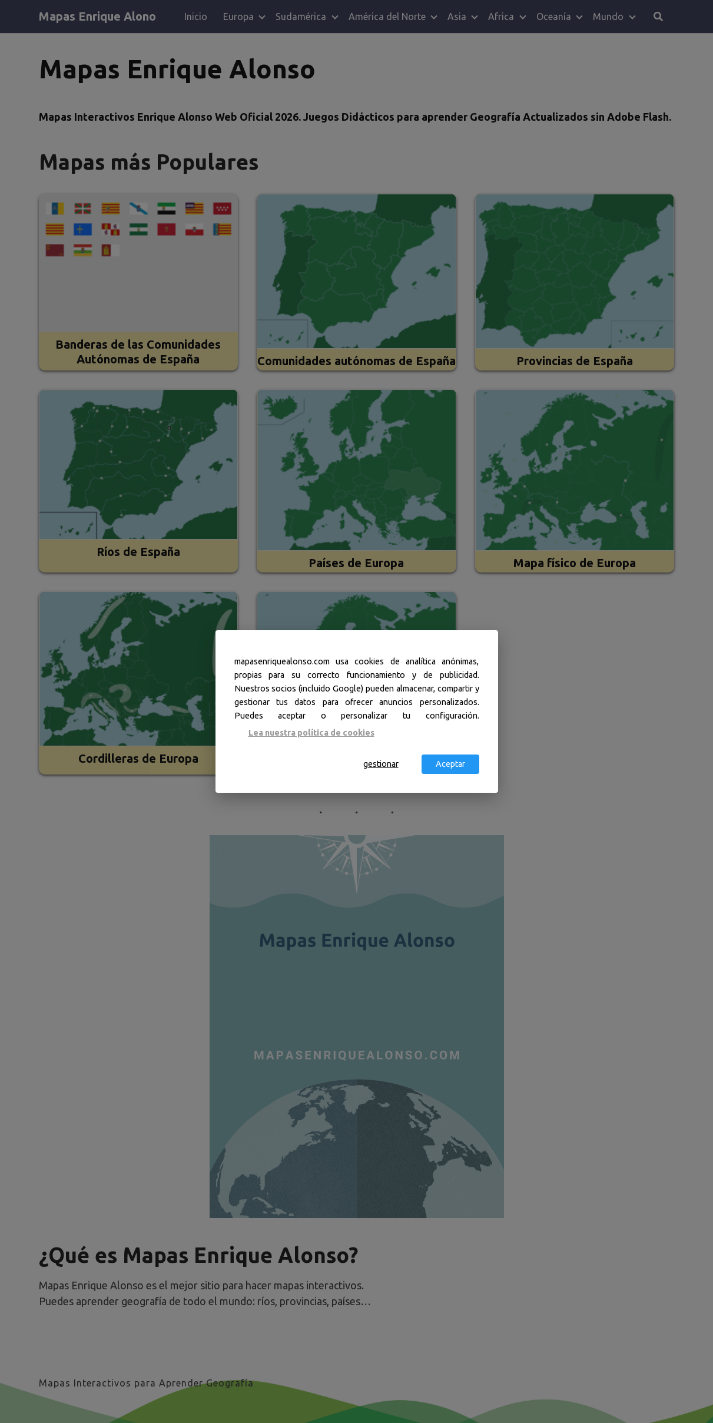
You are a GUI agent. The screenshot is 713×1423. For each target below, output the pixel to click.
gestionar (381, 764)
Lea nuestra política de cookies (311, 732)
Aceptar (450, 764)
